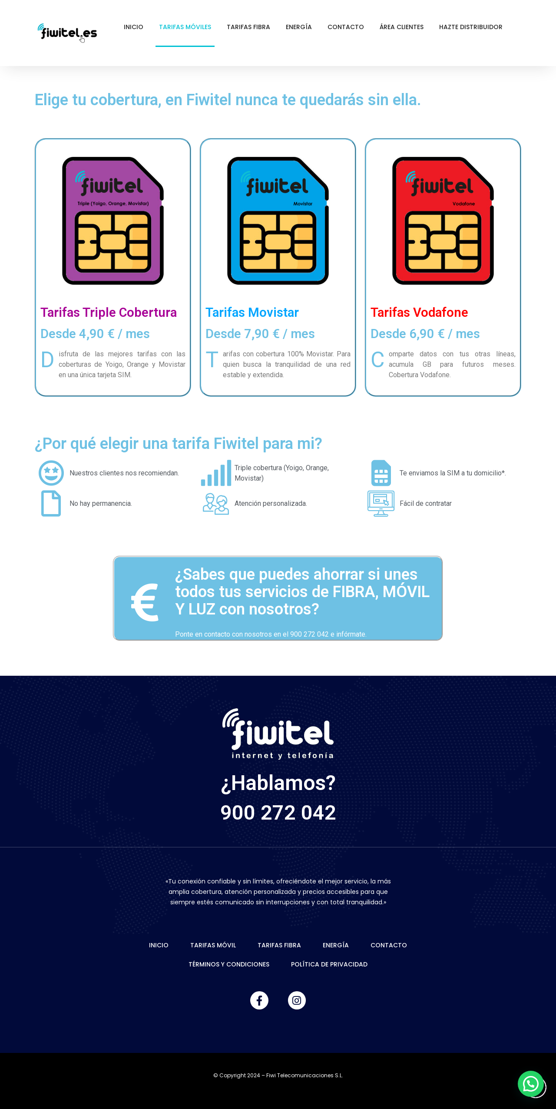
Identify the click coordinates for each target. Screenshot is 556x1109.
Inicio (133, 27)
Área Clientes (402, 27)
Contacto (346, 27)
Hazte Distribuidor (471, 27)
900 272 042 (278, 812)
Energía (299, 27)
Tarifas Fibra (248, 27)
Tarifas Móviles (185, 27)
